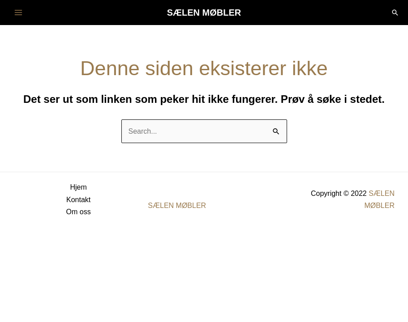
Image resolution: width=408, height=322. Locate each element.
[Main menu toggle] (18, 12)
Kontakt (78, 199)
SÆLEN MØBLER (204, 12)
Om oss (78, 212)
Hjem (78, 187)
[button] (395, 12)
